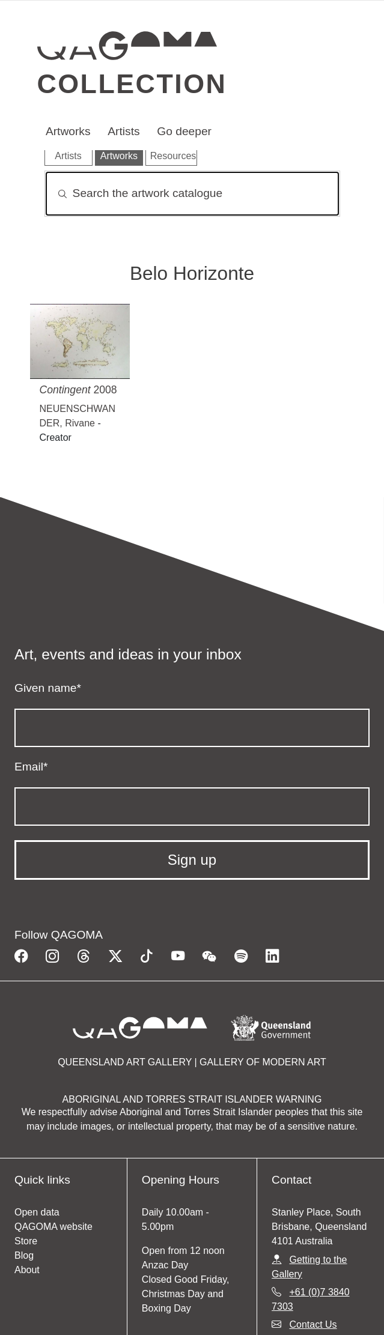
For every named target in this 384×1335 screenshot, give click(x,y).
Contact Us (313, 1324)
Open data (36, 1212)
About (27, 1270)
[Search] (192, 194)
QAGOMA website (53, 1226)
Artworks (68, 131)
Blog (24, 1255)
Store (25, 1241)
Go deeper (184, 131)
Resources (173, 156)
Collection (132, 83)
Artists (123, 131)
